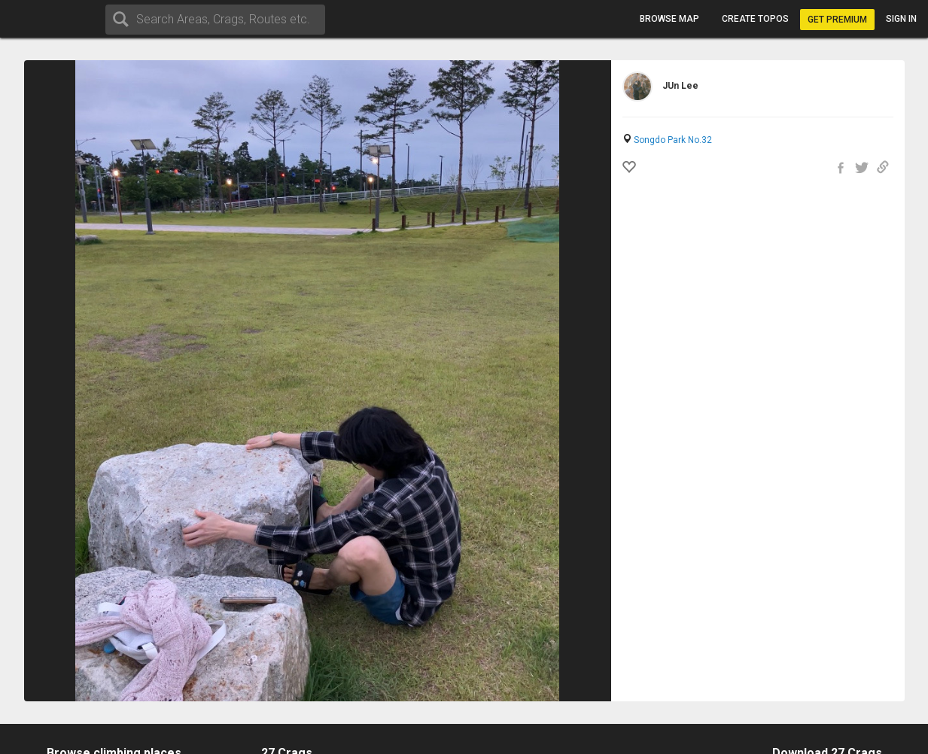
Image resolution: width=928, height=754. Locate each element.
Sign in (901, 19)
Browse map (669, 19)
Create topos (755, 19)
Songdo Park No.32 (673, 140)
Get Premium (837, 19)
